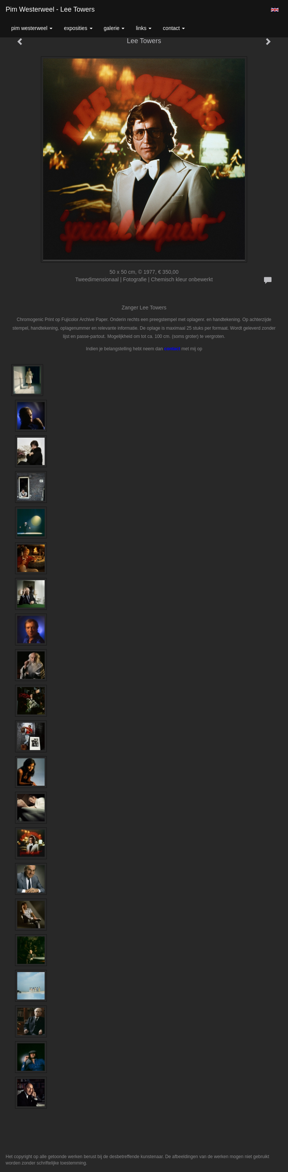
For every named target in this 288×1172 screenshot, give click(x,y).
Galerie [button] (114, 28)
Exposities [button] (78, 28)
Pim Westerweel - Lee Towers (50, 9)
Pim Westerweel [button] (31, 28)
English (274, 10)
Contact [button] (174, 28)
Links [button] (144, 28)
